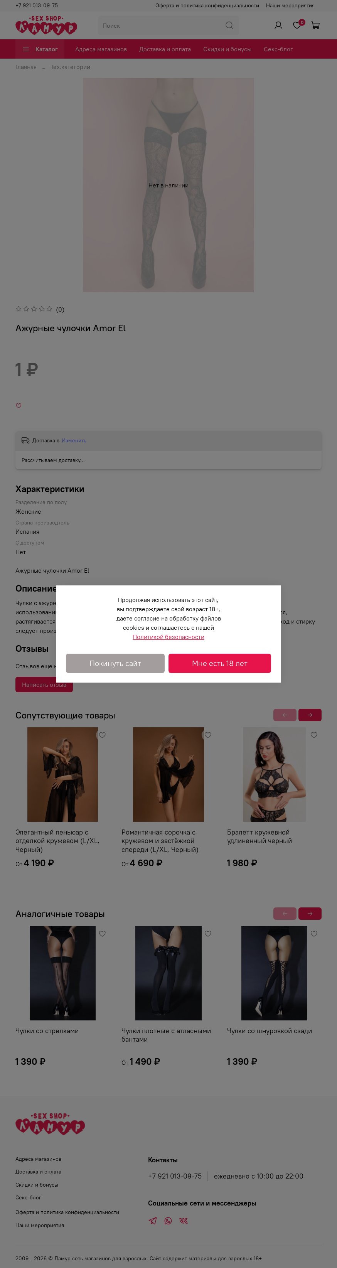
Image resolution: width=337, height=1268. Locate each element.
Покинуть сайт (115, 663)
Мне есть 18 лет (220, 663)
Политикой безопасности (168, 637)
